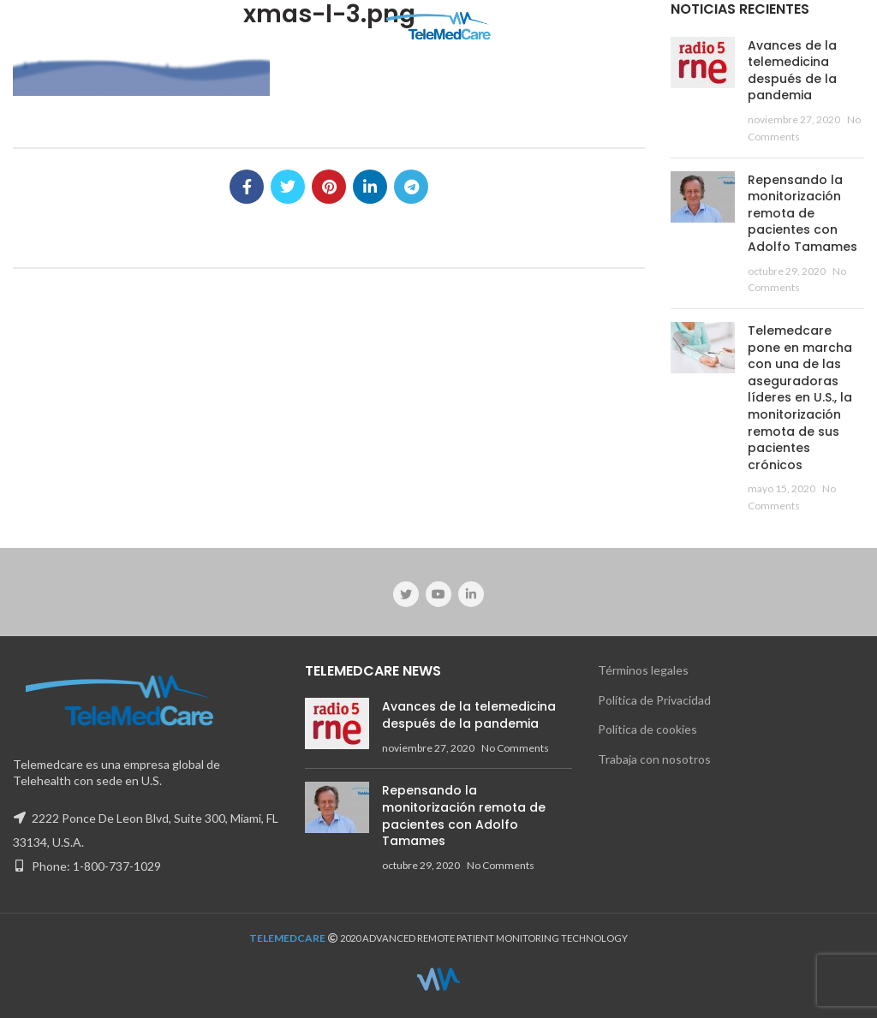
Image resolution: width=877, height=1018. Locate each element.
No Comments (515, 747)
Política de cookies (647, 729)
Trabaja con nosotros (654, 759)
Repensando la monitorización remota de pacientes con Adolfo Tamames (802, 213)
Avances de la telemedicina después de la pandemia (792, 70)
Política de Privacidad (654, 700)
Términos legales (643, 670)
